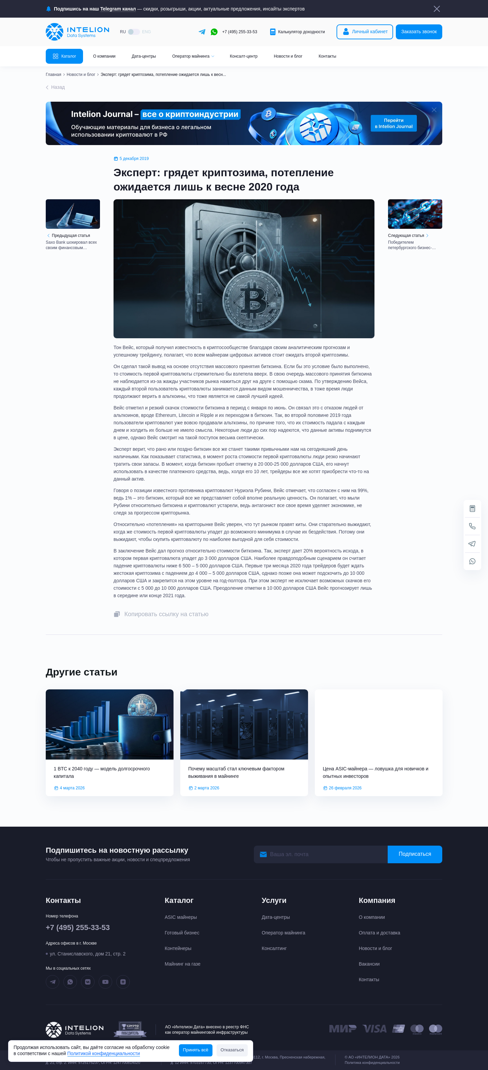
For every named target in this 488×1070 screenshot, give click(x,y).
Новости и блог (288, 56)
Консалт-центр (244, 56)
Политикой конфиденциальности (103, 1053)
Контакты (327, 56)
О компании (104, 56)
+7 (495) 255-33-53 (239, 31)
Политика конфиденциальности (372, 1063)
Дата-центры (144, 56)
